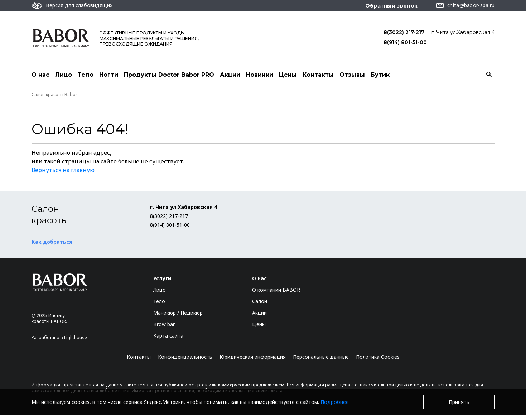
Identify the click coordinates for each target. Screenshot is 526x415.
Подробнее (334, 402)
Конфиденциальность (185, 356)
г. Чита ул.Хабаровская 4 (463, 32)
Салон (259, 301)
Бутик (380, 74)
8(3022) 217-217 (403, 32)
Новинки (259, 74)
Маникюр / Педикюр (178, 312)
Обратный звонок (391, 6)
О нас (40, 74)
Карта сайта (168, 335)
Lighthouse (75, 337)
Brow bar (164, 324)
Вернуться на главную (63, 170)
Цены (288, 74)
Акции (230, 74)
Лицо (63, 74)
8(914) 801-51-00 (405, 42)
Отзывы (352, 74)
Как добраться (52, 241)
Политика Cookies (378, 356)
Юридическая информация (252, 356)
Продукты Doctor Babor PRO (169, 74)
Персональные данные (321, 356)
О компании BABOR (276, 289)
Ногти (108, 74)
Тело (85, 74)
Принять (459, 402)
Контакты (318, 74)
